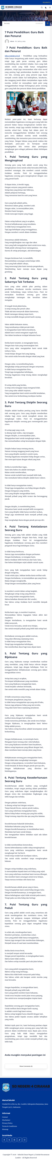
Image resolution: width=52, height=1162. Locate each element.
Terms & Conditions (9, 1126)
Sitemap (5, 1129)
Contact (5, 1117)
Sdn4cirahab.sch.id (12, 56)
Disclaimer (6, 1120)
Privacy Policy (7, 1123)
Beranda (7, 23)
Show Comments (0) (26, 1066)
